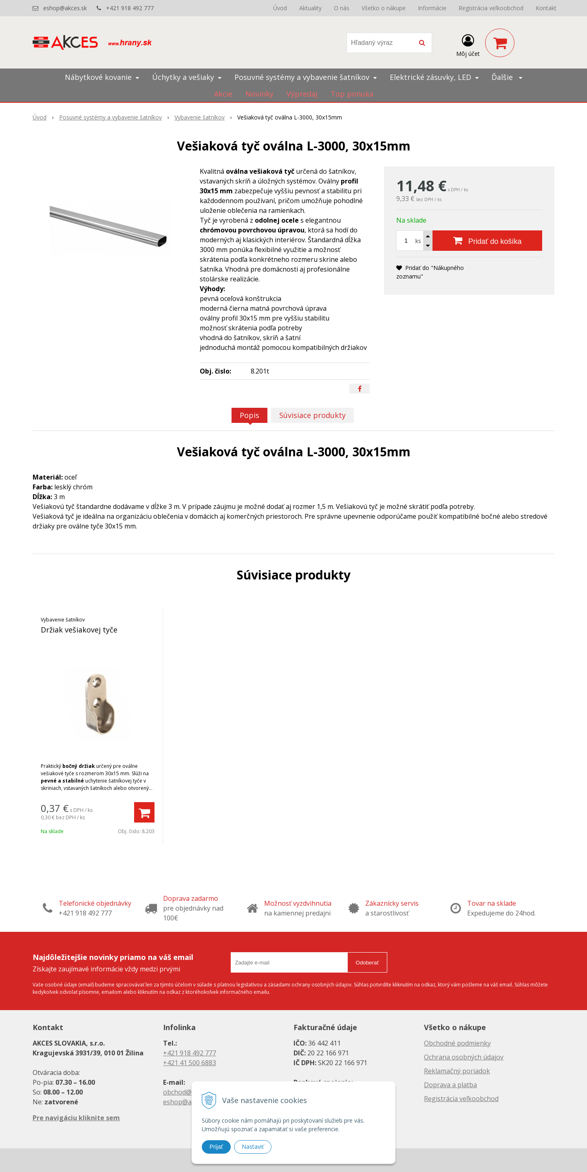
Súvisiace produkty (312, 415)
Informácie (432, 8)
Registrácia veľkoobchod (491, 8)
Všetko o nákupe (384, 8)
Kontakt (546, 8)
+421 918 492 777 (130, 8)
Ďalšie (507, 77)
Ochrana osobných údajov (463, 1057)
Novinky (259, 94)
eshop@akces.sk (65, 8)
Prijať (216, 1146)
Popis (249, 415)
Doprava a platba (450, 1084)
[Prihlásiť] (468, 44)
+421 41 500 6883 (189, 1062)
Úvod (280, 8)
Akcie (223, 94)
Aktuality (310, 8)
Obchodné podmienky (457, 1043)
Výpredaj (302, 94)
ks (418, 241)
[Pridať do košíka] (487, 240)
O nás (341, 8)
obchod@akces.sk (190, 1092)
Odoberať (367, 963)
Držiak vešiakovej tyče (79, 630)
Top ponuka (352, 94)
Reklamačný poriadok (457, 1070)
